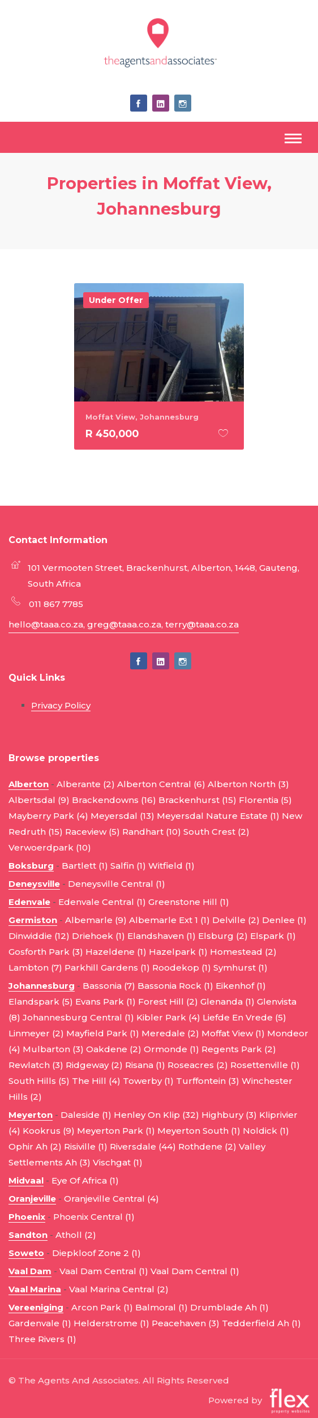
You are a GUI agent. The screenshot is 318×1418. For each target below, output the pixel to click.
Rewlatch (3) (35, 1065)
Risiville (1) (86, 1146)
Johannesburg (41, 985)
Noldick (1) (266, 1130)
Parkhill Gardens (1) (107, 967)
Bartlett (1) (85, 865)
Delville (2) (236, 920)
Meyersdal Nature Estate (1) (218, 815)
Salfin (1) (128, 865)
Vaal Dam (29, 1271)
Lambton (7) (35, 967)
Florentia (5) (265, 800)
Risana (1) (145, 1065)
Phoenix (26, 1216)
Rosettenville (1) (265, 1065)
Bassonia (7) (109, 985)
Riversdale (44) (143, 1146)
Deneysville (34, 883)
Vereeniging (35, 1307)
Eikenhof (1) (241, 985)
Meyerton (30, 1114)
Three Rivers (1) (42, 1339)
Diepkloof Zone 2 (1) (96, 1253)
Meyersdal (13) (122, 815)
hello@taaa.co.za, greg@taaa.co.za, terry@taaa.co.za (123, 624)
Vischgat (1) (118, 1162)
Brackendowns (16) (114, 800)
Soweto (26, 1253)
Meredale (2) (170, 1033)
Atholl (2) (75, 1234)
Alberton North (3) (248, 784)
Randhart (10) (151, 831)
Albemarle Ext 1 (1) (169, 920)
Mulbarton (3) (53, 1049)
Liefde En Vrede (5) (244, 1017)
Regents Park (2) (238, 1049)
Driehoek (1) (98, 935)
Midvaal (26, 1180)
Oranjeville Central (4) (111, 1198)
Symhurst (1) (240, 967)
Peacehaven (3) (186, 1323)
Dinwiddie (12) (39, 935)
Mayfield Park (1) (102, 1033)
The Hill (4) (96, 1080)
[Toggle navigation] (293, 139)
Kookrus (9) (49, 1130)
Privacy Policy (61, 705)
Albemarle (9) (96, 920)
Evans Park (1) (105, 1001)
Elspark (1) (273, 935)
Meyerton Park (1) (116, 1130)
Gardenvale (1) (39, 1323)
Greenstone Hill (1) (188, 901)
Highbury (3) (229, 1114)
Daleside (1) (86, 1114)
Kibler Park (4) (168, 1017)
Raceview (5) (92, 831)
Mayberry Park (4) (48, 815)
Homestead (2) (243, 951)
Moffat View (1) (233, 1033)
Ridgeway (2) (94, 1065)
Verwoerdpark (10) (49, 847)
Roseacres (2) (197, 1065)
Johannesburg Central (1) (78, 1017)
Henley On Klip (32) (156, 1114)
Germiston (32, 920)
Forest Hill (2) (168, 1001)
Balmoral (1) (161, 1307)
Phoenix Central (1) (94, 1216)
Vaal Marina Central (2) (119, 1289)
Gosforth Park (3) (45, 951)
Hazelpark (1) (178, 951)
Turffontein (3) (207, 1080)
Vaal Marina (34, 1289)
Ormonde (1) (171, 1049)
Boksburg (31, 865)
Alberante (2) (86, 784)
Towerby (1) (148, 1080)
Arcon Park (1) (102, 1307)
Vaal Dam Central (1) (103, 1271)
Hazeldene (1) (116, 951)
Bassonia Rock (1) (175, 985)
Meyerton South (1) (198, 1130)
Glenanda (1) (227, 1001)
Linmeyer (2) (36, 1033)
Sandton (28, 1234)
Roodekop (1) (181, 967)
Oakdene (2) (113, 1049)
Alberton (28, 784)
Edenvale (29, 901)
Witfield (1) (171, 865)
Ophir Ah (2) (35, 1146)
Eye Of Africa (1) (85, 1180)
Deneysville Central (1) (116, 883)
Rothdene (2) (207, 1146)
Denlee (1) (284, 920)
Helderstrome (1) (111, 1323)
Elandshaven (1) (161, 935)
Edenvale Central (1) (102, 901)
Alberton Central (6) (161, 784)
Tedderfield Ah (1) (261, 1323)
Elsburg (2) (223, 935)
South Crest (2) (216, 831)
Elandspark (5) (40, 1001)
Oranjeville (32, 1198)
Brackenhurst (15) (197, 800)
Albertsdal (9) (39, 800)
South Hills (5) (39, 1080)
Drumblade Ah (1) (229, 1307)
